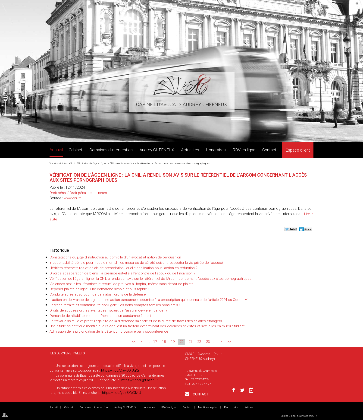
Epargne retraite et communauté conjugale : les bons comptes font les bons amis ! (115, 305)
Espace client (298, 150)
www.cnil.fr (72, 198)
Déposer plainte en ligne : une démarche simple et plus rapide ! (99, 289)
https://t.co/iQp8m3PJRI (139, 380)
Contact (269, 149)
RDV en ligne (244, 149)
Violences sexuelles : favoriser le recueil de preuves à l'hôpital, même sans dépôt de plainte (122, 284)
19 (173, 342)
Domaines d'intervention (111, 149)
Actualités (190, 149)
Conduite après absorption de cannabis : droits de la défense (98, 294)
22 (199, 342)
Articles (248, 407)
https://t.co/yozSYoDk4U (121, 393)
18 (164, 342)
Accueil (56, 149)
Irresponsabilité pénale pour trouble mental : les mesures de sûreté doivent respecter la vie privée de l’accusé (136, 263)
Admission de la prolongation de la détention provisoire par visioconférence (109, 331)
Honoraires (216, 149)
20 (181, 342)
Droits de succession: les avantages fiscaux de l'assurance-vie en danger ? (108, 310)
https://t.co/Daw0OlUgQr (120, 370)
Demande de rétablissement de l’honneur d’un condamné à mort (100, 316)
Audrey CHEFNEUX (157, 149)
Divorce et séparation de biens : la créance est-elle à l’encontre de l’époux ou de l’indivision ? (122, 273)
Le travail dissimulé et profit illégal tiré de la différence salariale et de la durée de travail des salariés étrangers (136, 321)
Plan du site (231, 407)
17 (155, 342)
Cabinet (75, 149)
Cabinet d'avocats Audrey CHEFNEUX (181, 104)
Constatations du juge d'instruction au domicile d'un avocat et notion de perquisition (115, 257)
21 (190, 342)
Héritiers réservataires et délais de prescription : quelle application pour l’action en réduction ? (123, 268)
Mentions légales (208, 407)
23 (208, 342)
